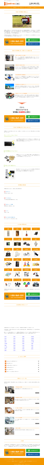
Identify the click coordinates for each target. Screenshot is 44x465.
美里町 (5, 350)
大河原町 (6, 343)
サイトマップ (35, 461)
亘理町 (14, 345)
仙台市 (5, 336)
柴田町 (23, 343)
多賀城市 (32, 338)
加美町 (23, 348)
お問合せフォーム (36, 7)
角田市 (23, 338)
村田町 (14, 343)
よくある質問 (29, 7)
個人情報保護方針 (29, 461)
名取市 (14, 338)
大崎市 (5, 341)
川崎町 (32, 343)
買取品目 (14, 7)
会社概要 (25, 461)
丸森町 (5, 345)
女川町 (14, 350)
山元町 (23, 345)
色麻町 (14, 348)
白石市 (5, 338)
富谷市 (14, 341)
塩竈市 (23, 336)
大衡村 (5, 348)
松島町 (32, 345)
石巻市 (14, 336)
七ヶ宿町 (32, 341)
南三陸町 (23, 350)
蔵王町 (23, 341)
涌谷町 (32, 348)
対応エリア (22, 7)
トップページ (8, 7)
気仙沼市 (32, 336)
